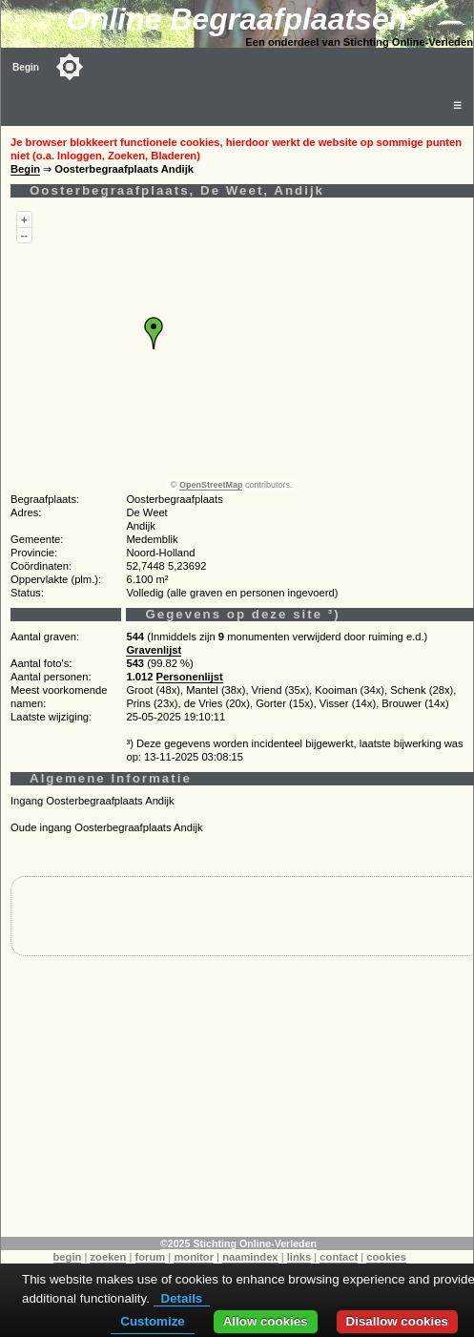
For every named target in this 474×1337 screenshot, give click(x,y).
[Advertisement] (237, 1103)
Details (182, 1298)
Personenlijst (189, 676)
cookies (386, 1257)
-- (24, 234)
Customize (152, 1321)
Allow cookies (265, 1321)
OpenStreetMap (211, 485)
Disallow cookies (397, 1321)
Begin (25, 67)
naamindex (250, 1257)
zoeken (108, 1257)
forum (150, 1257)
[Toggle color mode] (70, 67)
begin (67, 1257)
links (299, 1257)
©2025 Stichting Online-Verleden (238, 1243)
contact (338, 1257)
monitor (194, 1257)
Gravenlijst (153, 650)
